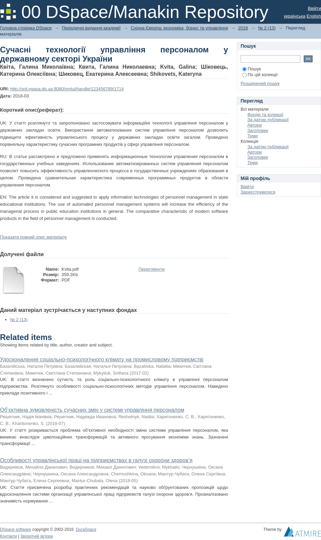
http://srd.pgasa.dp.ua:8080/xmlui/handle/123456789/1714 (67, 88)
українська (294, 16)
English (313, 16)
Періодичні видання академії (91, 27)
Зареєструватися (258, 192)
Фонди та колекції (265, 114)
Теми (252, 135)
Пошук (251, 68)
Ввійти (314, 8)
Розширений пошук (260, 83)
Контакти (8, 536)
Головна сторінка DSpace (26, 27)
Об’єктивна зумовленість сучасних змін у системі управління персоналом (92, 410)
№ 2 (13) (267, 27)
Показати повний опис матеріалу (33, 237)
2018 (243, 27)
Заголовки (257, 130)
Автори (254, 125)
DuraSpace (86, 529)
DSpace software (15, 529)
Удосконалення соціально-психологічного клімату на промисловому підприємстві (101, 359)
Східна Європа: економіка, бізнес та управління (179, 27)
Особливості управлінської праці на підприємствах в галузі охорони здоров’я (96, 460)
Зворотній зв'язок (36, 536)
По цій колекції (260, 74)
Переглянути (152, 269)
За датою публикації (268, 119)
